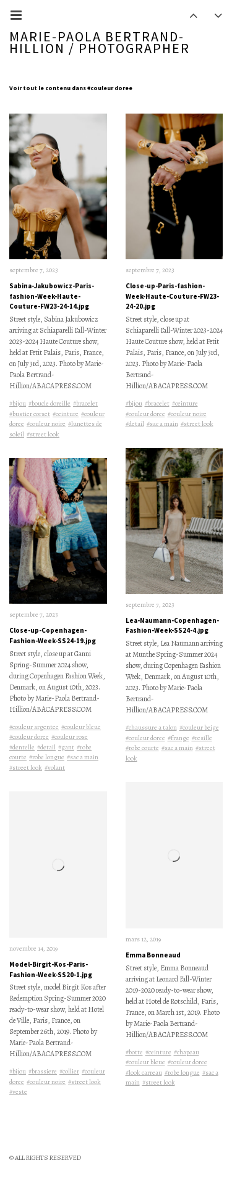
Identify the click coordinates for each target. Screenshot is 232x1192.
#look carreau (144, 1073)
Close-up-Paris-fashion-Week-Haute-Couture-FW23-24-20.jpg (172, 296)
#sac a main (82, 758)
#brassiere (42, 1072)
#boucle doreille (49, 404)
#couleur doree (29, 738)
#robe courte (142, 749)
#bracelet (85, 404)
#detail (46, 747)
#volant (55, 768)
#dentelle (22, 747)
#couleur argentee (34, 727)
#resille (202, 738)
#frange (178, 738)
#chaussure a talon (151, 728)
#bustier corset (29, 414)
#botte (134, 1052)
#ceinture (66, 414)
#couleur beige (199, 728)
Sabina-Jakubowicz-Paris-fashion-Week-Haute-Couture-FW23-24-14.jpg (51, 296)
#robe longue (46, 758)
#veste (18, 1093)
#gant (66, 747)
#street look (43, 434)
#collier (69, 1072)
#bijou (17, 404)
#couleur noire (46, 424)
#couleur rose (69, 738)
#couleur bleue (81, 727)
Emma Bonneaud (153, 956)
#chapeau (186, 1052)
